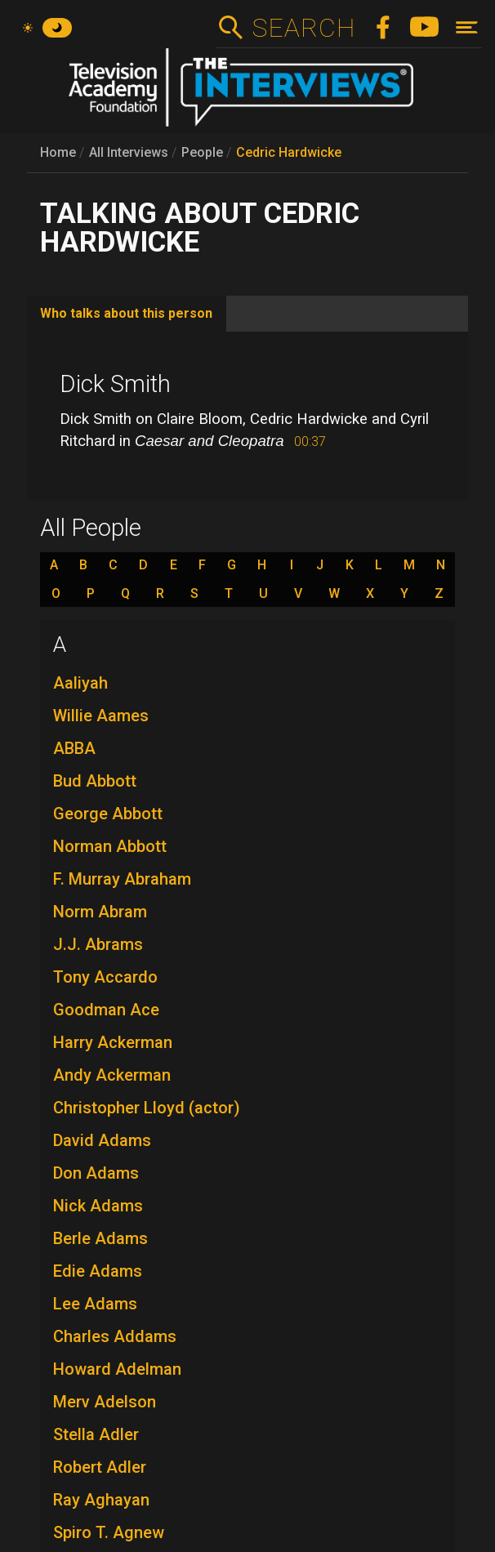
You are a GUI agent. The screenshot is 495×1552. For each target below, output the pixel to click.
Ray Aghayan (101, 1500)
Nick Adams (98, 1205)
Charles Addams (114, 1336)
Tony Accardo (105, 977)
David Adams (102, 1140)
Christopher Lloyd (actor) (146, 1107)
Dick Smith (115, 384)
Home (58, 152)
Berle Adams (100, 1238)
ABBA (74, 748)
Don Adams (96, 1173)
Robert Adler (99, 1467)
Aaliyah (80, 683)
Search (303, 28)
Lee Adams (95, 1303)
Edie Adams (97, 1271)
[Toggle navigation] (467, 27)
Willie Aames (101, 715)
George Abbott (108, 813)
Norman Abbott (110, 846)
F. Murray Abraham (122, 879)
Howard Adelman (117, 1369)
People (202, 152)
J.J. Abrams (98, 944)
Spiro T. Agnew (108, 1532)
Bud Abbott (94, 781)
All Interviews (128, 152)
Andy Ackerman (112, 1075)
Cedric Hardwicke (288, 152)
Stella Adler (96, 1434)
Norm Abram (100, 911)
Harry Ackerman (112, 1042)
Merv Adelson (104, 1402)
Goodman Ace (106, 1009)
